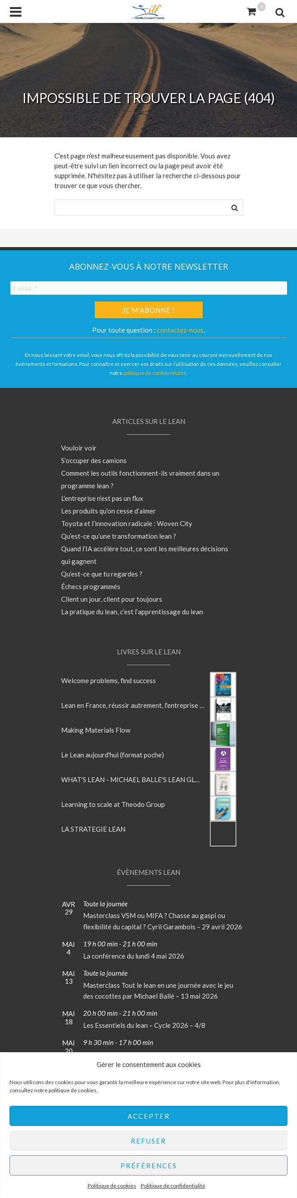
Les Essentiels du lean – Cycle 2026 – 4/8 (144, 1025)
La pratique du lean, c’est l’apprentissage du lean (132, 612)
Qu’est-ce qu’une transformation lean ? (118, 536)
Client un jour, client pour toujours (111, 599)
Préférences (148, 1166)
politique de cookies (73, 1090)
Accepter (149, 1116)
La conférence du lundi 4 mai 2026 (133, 956)
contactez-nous (180, 330)
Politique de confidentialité (173, 1185)
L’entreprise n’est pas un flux (102, 498)
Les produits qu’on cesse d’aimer (108, 511)
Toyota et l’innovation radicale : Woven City (126, 523)
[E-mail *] (148, 288)
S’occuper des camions (94, 460)
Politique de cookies (112, 1185)
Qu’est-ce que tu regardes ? (101, 574)
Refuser (148, 1141)
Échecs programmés (90, 586)
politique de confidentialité (155, 373)
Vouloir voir (79, 448)
